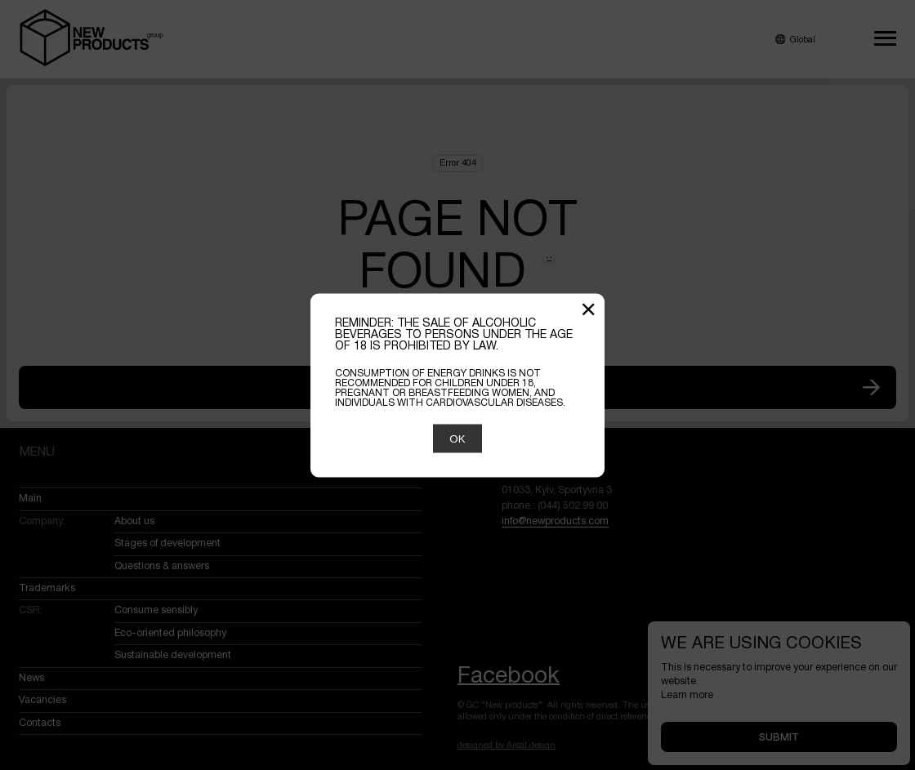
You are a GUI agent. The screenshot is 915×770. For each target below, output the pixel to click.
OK (457, 438)
